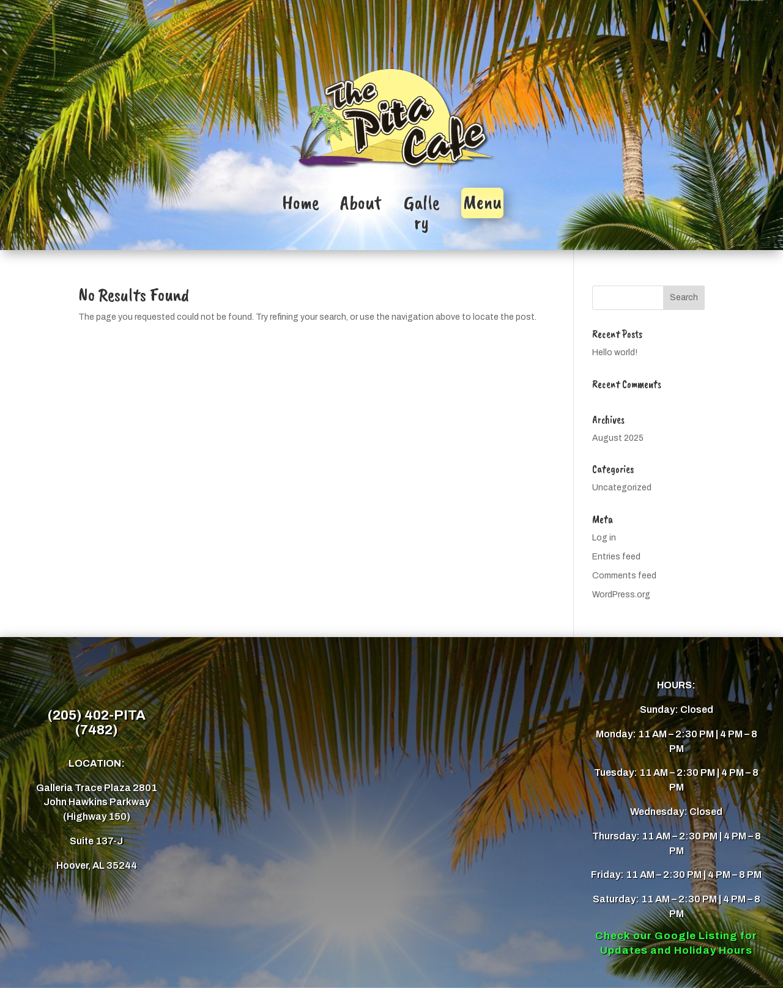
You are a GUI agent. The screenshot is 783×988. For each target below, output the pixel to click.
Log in (604, 537)
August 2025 (618, 438)
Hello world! (614, 352)
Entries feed (616, 556)
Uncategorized (621, 487)
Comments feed (624, 575)
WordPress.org (621, 594)
